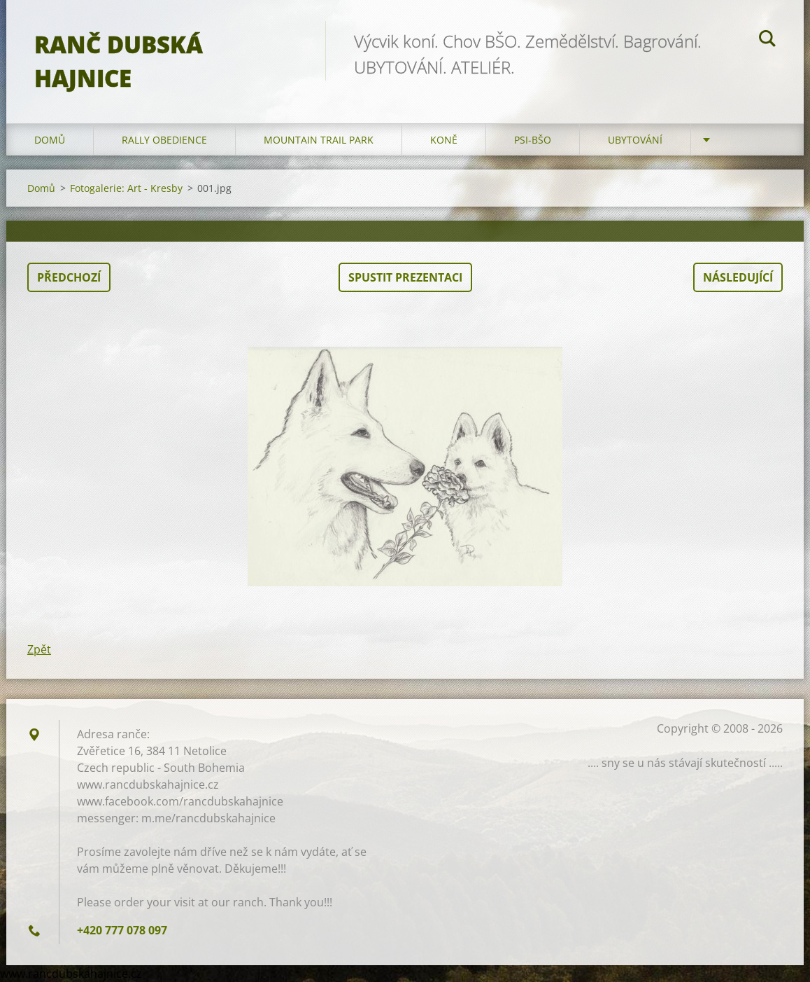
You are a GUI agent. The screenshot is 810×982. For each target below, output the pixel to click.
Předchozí (69, 277)
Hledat (767, 40)
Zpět (39, 649)
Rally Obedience (164, 139)
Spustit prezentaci (405, 277)
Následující (738, 277)
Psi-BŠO (532, 139)
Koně (443, 139)
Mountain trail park (319, 139)
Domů (49, 139)
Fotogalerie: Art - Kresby (126, 188)
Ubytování (635, 139)
